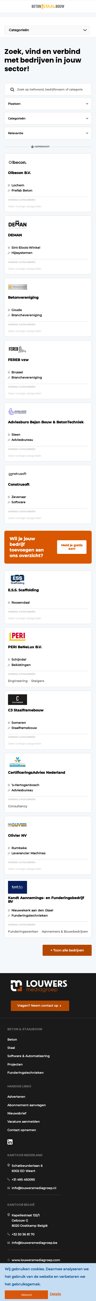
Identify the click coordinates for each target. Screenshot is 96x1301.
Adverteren (16, 1097)
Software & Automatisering (28, 1056)
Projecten (15, 1064)
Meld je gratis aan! (71, 546)
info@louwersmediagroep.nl (34, 1188)
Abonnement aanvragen (26, 1105)
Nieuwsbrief (16, 1113)
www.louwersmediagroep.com (36, 1260)
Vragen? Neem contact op (37, 1006)
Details (55, 1294)
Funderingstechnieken (25, 1073)
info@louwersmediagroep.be (34, 1243)
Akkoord (26, 1294)
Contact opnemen (21, 1130)
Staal (11, 1048)
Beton (12, 1039)
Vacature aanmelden (23, 1122)
